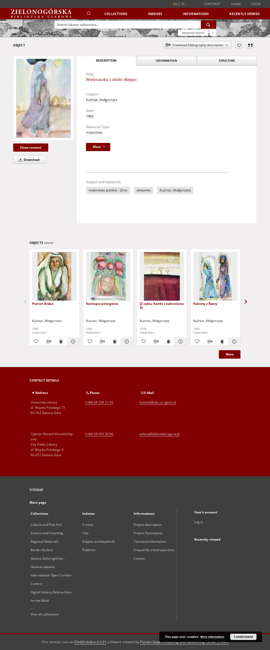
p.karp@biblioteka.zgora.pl (160, 434)
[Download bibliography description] (48, 341)
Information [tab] (166, 60)
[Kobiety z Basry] (216, 276)
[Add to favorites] (239, 45)
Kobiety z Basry (205, 303)
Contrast (212, 4)
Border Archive (42, 550)
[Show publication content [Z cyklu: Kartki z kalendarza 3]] (168, 341)
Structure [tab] (227, 60)
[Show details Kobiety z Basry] (234, 341)
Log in (198, 522)
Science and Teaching (47, 533)
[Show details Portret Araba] (72, 341)
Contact (139, 558)
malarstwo (94, 132)
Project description (148, 524)
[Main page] (88, 14)
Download (28, 160)
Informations (196, 14)
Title (85, 533)
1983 (89, 116)
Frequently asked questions (154, 550)
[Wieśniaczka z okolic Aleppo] (43, 98)
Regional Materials (45, 541)
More (230, 354)
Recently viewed (244, 14)
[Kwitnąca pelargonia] (108, 276)
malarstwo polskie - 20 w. (108, 190)
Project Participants (148, 533)
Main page (38, 502)
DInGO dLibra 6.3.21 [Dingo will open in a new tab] (90, 642)
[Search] (208, 24)
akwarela (144, 190)
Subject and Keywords (98, 541)
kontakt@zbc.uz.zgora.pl (158, 402)
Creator (88, 524)
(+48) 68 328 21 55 (99, 402)
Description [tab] (106, 60)
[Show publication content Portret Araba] (61, 341)
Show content (30, 147)
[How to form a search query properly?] (212, 33)
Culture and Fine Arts (46, 524)
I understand (243, 637)
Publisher (89, 550)
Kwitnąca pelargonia (102, 303)
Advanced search (193, 33)
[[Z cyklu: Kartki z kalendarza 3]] (162, 276)
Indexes (155, 14)
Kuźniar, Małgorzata (101, 100)
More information (212, 636)
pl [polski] (183, 4)
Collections (116, 14)
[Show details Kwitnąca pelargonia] (126, 341)
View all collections (45, 614)
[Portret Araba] (54, 276)
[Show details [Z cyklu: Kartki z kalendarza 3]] (180, 341)
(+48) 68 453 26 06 (99, 434)
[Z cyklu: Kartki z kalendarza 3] (162, 305)
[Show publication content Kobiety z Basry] (222, 341)
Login (256, 4)
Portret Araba (42, 303)
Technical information (150, 541)
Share (236, 4)
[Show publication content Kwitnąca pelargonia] (114, 341)
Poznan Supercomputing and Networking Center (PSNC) (184, 642)
